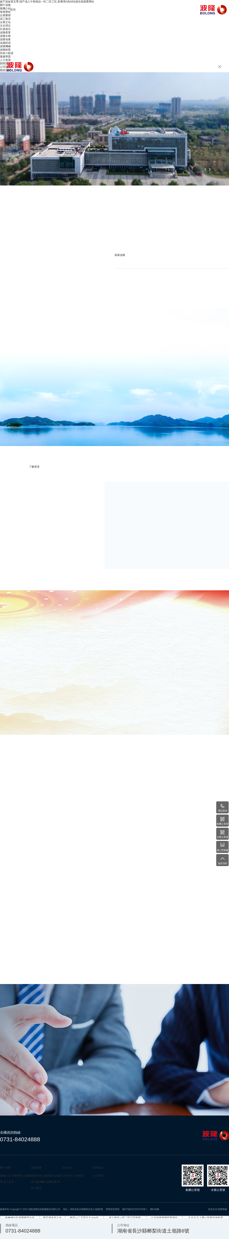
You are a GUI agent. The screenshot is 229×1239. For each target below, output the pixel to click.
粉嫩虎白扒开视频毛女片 (20, 1217)
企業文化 (54, 9)
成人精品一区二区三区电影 (125, 1217)
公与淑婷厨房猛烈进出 (164, 1217)
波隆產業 (76, 9)
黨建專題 (98, 9)
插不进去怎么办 (52, 1217)
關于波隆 (32, 9)
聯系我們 (164, 9)
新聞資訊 (142, 9)
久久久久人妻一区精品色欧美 (205, 1217)
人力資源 (120, 9)
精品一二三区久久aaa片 (84, 1217)
